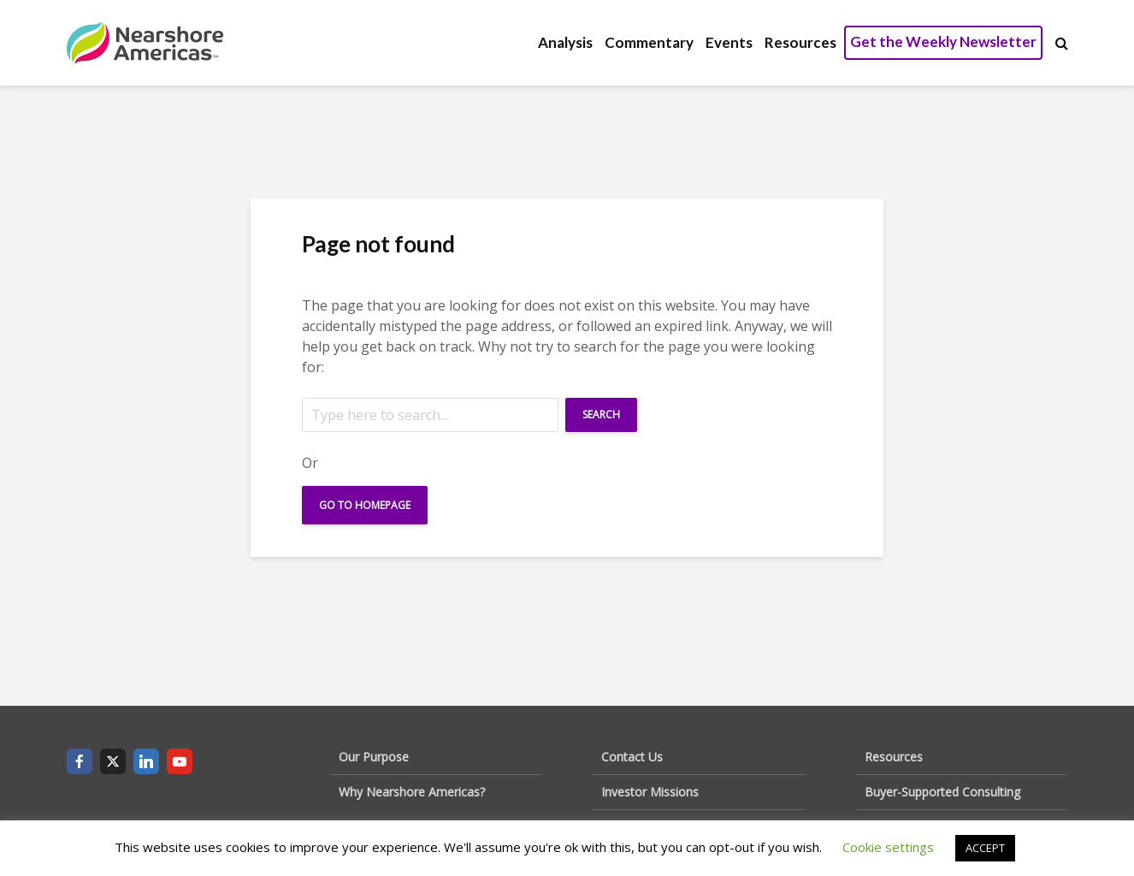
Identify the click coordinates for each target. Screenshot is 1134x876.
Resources (800, 42)
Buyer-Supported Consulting (942, 792)
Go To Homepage (364, 505)
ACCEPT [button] (985, 847)
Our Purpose (374, 757)
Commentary (649, 42)
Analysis (565, 42)
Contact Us (632, 757)
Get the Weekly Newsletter (943, 41)
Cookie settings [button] (888, 846)
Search (601, 414)
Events (729, 42)
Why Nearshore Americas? (412, 792)
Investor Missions (650, 792)
